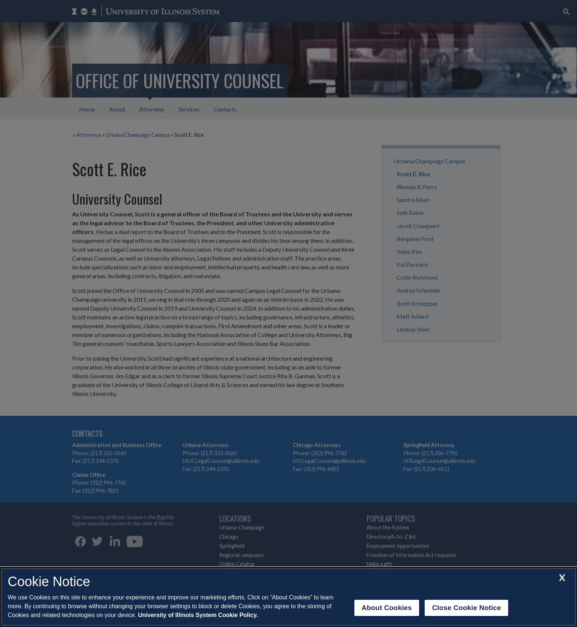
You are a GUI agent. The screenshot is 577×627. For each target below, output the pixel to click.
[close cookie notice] (562, 577)
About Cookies (387, 608)
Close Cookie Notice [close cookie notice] (466, 608)
